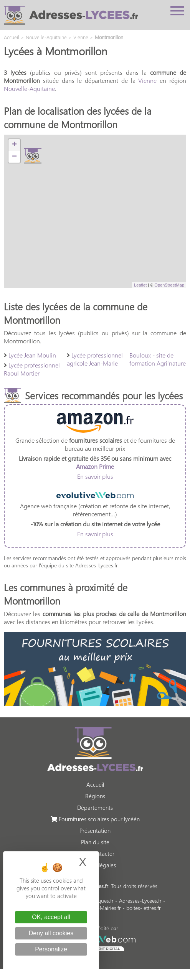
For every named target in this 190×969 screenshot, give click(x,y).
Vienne (147, 80)
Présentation (95, 830)
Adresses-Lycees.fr (140, 900)
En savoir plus (95, 476)
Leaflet (140, 285)
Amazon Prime (95, 466)
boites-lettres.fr (143, 907)
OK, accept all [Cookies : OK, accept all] (51, 917)
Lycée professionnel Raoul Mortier (32, 369)
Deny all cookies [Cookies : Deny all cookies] (51, 933)
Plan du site (95, 842)
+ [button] (14, 145)
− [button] (14, 157)
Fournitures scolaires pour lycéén (95, 819)
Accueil (95, 784)
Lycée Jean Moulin (32, 355)
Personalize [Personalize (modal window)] (51, 949)
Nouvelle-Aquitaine (29, 88)
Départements (95, 807)
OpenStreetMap (169, 285)
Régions (95, 796)
